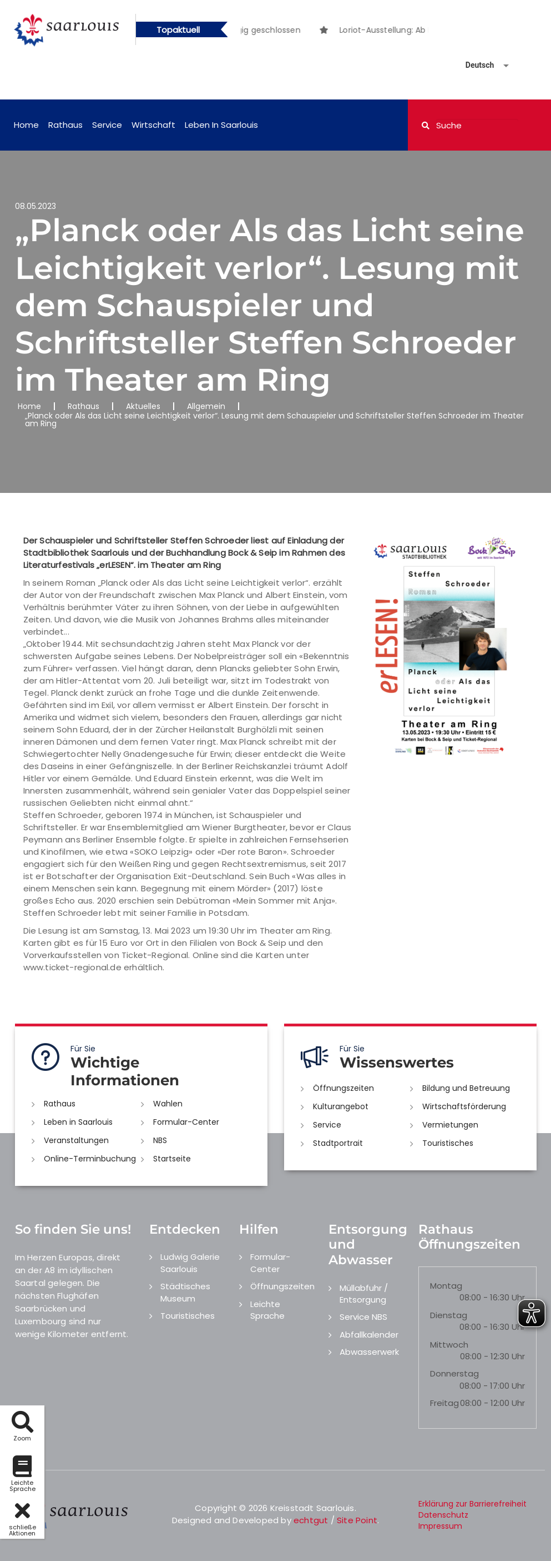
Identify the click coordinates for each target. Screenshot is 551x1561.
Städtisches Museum (185, 1292)
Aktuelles (143, 406)
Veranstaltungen (76, 1140)
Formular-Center (186, 1122)
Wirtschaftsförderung (464, 1106)
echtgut (311, 1520)
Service (107, 125)
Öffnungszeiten (343, 1088)
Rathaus (65, 125)
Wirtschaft (153, 125)
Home (26, 125)
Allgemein (206, 406)
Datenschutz (443, 1514)
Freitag (444, 1403)
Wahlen (168, 1103)
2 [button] (342, 31)
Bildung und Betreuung (466, 1088)
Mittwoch (449, 1344)
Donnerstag (454, 1373)
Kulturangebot (340, 1106)
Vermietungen (450, 1124)
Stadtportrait (338, 1143)
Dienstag (448, 1315)
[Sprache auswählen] (473, 65)
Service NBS (363, 1317)
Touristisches (447, 1143)
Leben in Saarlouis (221, 125)
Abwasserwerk (369, 1352)
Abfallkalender (369, 1334)
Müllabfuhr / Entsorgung (364, 1293)
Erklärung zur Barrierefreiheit (472, 1503)
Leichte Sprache (267, 1309)
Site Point (357, 1520)
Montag (446, 1285)
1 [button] (326, 31)
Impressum (440, 1526)
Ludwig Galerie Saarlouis (190, 1262)
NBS (160, 1140)
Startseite (172, 1158)
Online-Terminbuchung (90, 1158)
